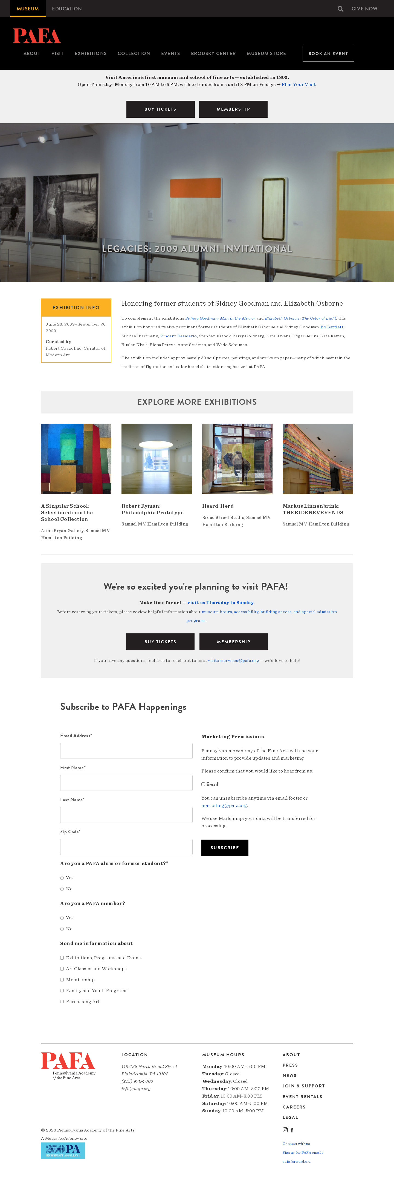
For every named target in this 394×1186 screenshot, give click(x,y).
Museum (28, 8)
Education (68, 8)
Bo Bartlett (332, 327)
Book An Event (328, 54)
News (290, 1074)
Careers (294, 1105)
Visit (57, 53)
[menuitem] (28, 8)
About (32, 53)
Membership (233, 641)
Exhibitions (91, 53)
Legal (290, 1116)
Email (210, 783)
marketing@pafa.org (224, 804)
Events (170, 53)
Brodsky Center (213, 53)
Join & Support (304, 1085)
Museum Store (266, 53)
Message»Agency (62, 1137)
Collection (134, 53)
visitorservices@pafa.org (233, 659)
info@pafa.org (135, 1087)
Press (290, 1064)
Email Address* (76, 734)
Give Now (364, 8)
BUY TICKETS (160, 109)
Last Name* (72, 798)
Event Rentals (303, 1095)
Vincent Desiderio (178, 336)
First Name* (73, 766)
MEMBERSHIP (233, 109)
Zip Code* (70, 830)
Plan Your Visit (299, 84)
